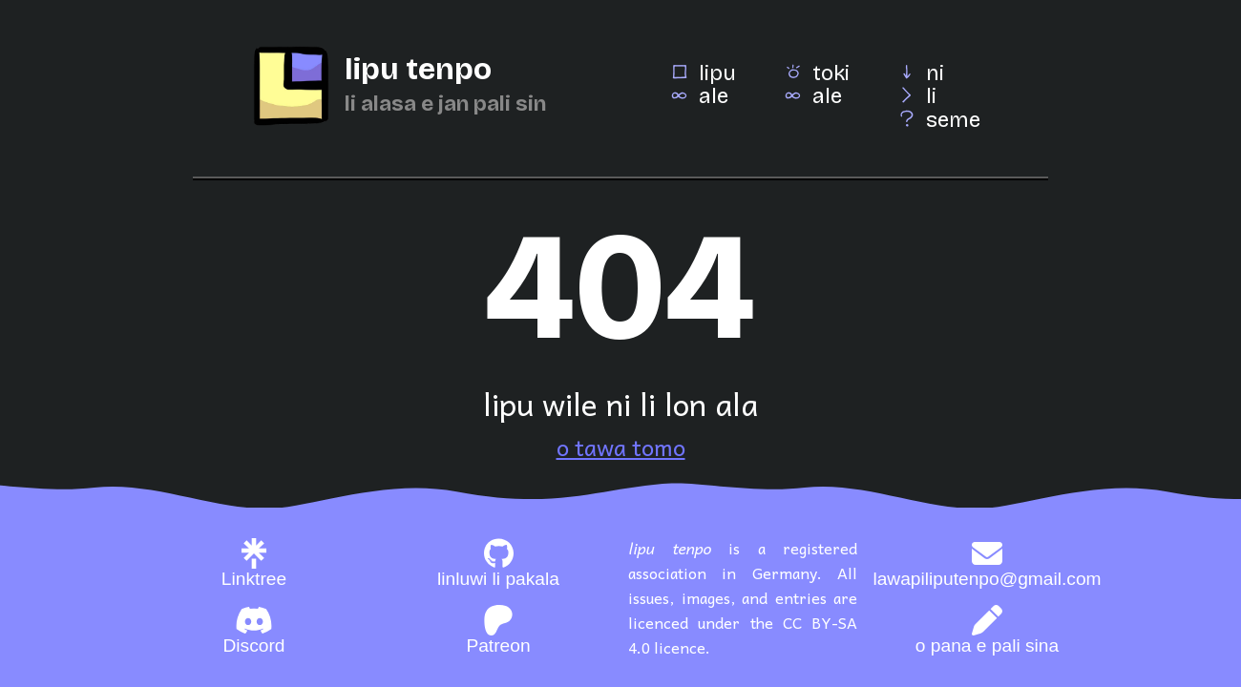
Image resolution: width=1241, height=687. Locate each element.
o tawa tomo (621, 446)
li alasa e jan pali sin (445, 103)
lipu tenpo (418, 69)
